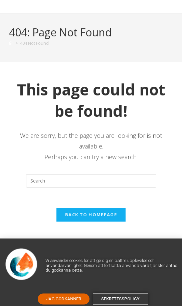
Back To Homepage (91, 215)
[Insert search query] (91, 181)
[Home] (11, 43)
